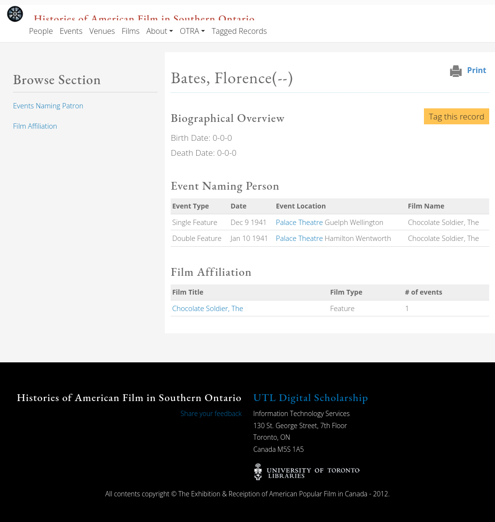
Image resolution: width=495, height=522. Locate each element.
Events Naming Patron (48, 105)
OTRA (189, 31)
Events (70, 31)
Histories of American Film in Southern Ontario (144, 18)
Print (476, 70)
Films (131, 31)
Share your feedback (211, 413)
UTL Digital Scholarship (310, 397)
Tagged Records (239, 31)
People (41, 31)
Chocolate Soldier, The (207, 308)
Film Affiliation (35, 126)
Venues (102, 31)
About (156, 31)
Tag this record (456, 116)
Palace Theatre (299, 222)
